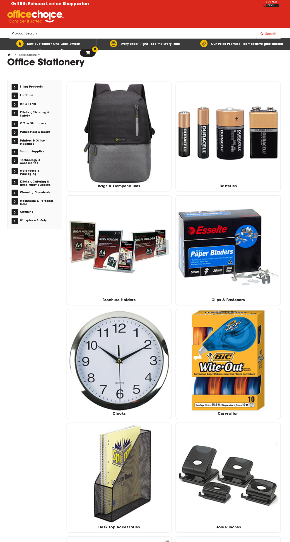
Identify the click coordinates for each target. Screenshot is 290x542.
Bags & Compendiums (92, 140)
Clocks (92, 213)
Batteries (146, 140)
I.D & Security (92, 285)
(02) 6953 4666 (214, 477)
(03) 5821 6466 (214, 496)
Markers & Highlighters (146, 285)
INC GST (271, 5)
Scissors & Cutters (201, 358)
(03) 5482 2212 (214, 486)
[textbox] (118, 17)
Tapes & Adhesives (146, 430)
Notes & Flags (201, 285)
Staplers (92, 430)
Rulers (146, 358)
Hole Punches (255, 213)
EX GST (265, 5)
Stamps (255, 358)
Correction (146, 213)
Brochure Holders (201, 140)
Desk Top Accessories (201, 213)
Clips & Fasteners (255, 140)
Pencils (255, 285)
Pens (91, 358)
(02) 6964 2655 (214, 467)
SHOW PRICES (271, 2)
